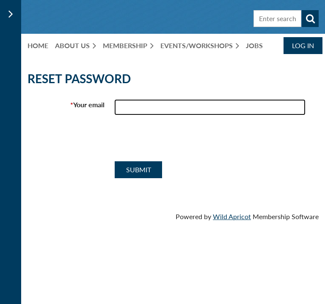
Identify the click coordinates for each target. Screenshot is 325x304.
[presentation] (179, 141)
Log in (303, 45)
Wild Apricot (232, 216)
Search (310, 18)
